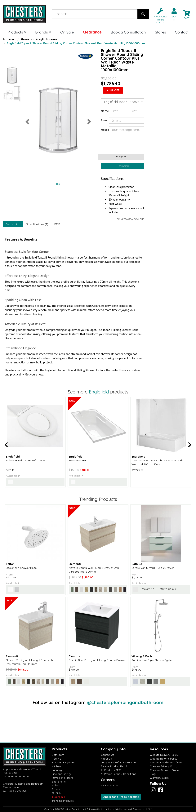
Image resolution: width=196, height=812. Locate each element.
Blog (153, 773)
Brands (43, 32)
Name (103, 111)
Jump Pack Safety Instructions (119, 762)
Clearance (92, 32)
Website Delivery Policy (164, 754)
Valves (56, 785)
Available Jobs (109, 785)
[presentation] (138, 143)
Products (16, 32)
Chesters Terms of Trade (164, 770)
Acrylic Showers (46, 39)
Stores (160, 32)
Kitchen (56, 766)
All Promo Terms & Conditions (118, 773)
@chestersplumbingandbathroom (125, 702)
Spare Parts (58, 781)
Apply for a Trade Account (121, 797)
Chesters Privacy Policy (163, 766)
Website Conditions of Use (166, 762)
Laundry (57, 770)
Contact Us (107, 754)
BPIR (57, 224)
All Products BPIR (111, 770)
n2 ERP (148, 809)
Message (103, 129)
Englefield (99, 392)
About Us (106, 758)
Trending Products (63, 800)
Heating (56, 758)
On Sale (67, 32)
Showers (26, 39)
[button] (159, 15)
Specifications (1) (37, 224)
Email (103, 120)
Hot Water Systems (63, 762)
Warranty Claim (159, 777)
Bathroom (9, 39)
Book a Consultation (128, 32)
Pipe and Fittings (61, 773)
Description (13, 224)
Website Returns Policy (163, 758)
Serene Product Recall (114, 766)
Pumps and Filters (62, 777)
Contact (182, 32)
